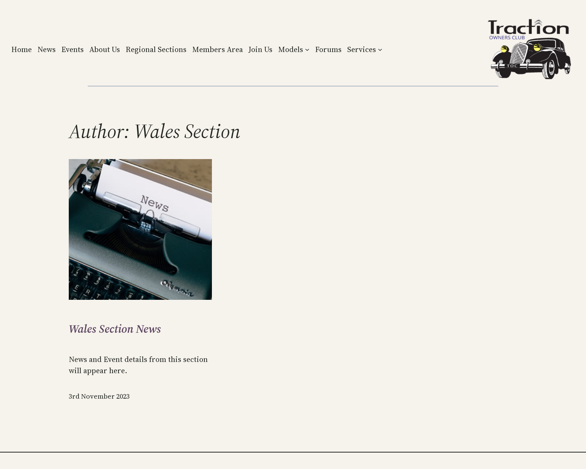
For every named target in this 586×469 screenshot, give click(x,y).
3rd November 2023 (99, 396)
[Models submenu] (307, 49)
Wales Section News (115, 329)
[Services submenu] (380, 49)
